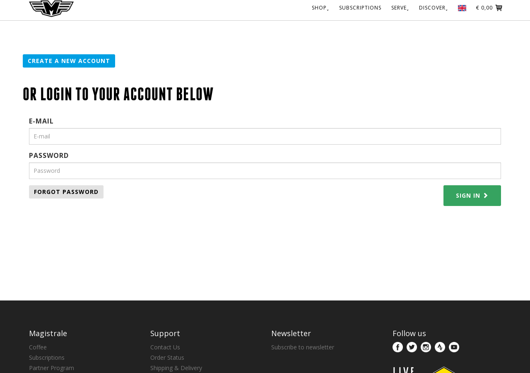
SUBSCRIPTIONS (360, 7)
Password (49, 155)
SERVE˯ (400, 7)
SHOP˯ (320, 7)
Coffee (38, 347)
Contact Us (165, 347)
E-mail (41, 121)
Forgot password (66, 192)
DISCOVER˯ (433, 7)
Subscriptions (47, 357)
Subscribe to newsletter (302, 347)
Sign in (472, 195)
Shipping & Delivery (176, 368)
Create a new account (69, 61)
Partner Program (51, 368)
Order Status (167, 357)
